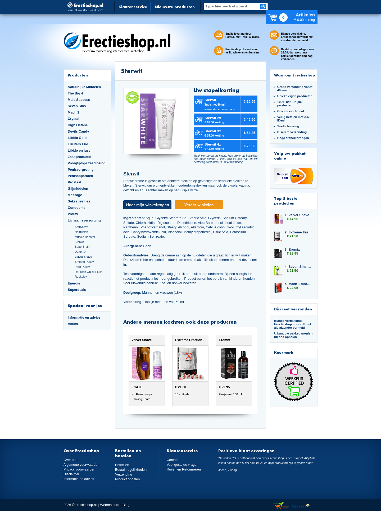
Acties (73, 324)
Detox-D (80, 251)
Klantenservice (133, 6)
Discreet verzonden (293, 309)
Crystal (73, 119)
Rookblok (81, 276)
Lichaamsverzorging (84, 220)
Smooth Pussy (84, 261)
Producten (78, 75)
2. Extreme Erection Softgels (298, 232)
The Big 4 (75, 93)
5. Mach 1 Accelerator (298, 284)
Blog (126, 505)
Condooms (76, 208)
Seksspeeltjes (79, 201)
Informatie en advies (84, 317)
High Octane (78, 125)
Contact (172, 460)
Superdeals (77, 290)
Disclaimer (71, 474)
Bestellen (122, 465)
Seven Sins (77, 106)
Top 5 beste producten (285, 200)
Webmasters (109, 505)
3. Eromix (292, 249)
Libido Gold (77, 138)
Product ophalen (127, 479)
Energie (74, 283)
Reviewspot (301, 505)
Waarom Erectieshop (294, 75)
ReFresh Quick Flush (88, 271)
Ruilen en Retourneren (184, 469)
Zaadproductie (79, 157)
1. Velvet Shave (297, 215)
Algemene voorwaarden (81, 465)
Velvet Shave (83, 256)
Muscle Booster (85, 236)
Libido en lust (79, 150)
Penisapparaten (80, 176)
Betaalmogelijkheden (131, 470)
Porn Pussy (82, 266)
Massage (75, 195)
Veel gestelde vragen (182, 465)
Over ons (70, 460)
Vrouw (73, 214)
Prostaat (74, 182)
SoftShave (81, 226)
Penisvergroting (81, 169)
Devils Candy (78, 131)
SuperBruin (82, 246)
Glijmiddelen (78, 189)
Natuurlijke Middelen (84, 87)
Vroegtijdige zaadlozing (87, 163)
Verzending (123, 474)
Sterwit (79, 241)
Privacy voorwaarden (79, 469)
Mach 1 (73, 112)
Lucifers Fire (78, 144)
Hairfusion (81, 231)
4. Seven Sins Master (298, 267)
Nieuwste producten (175, 6)
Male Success (79, 100)
